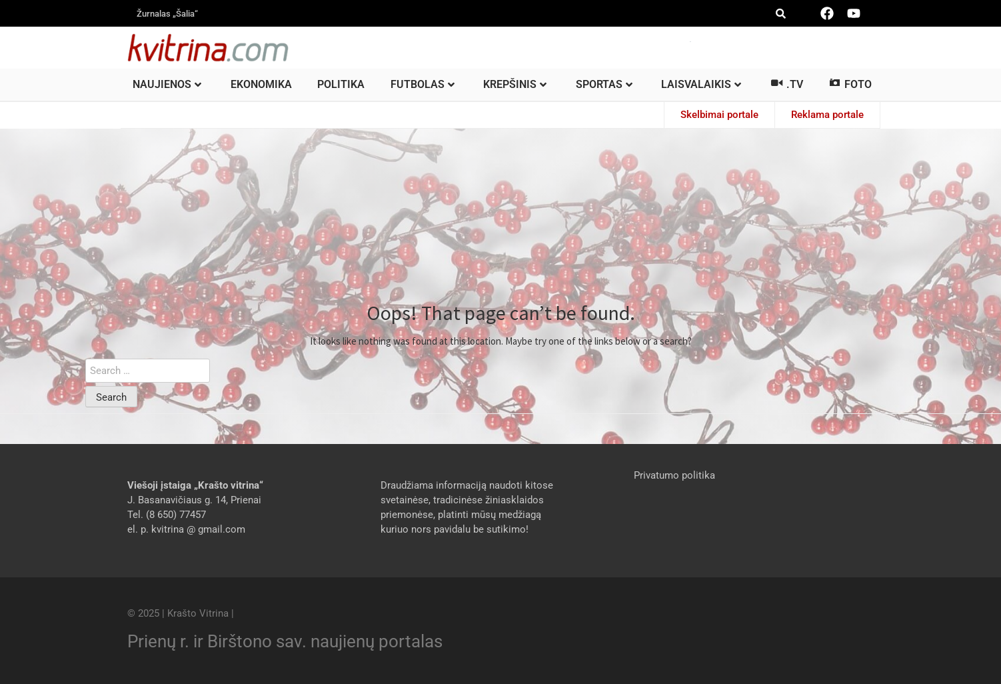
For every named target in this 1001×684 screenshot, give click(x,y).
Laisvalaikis (701, 84)
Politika (341, 84)
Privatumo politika (674, 475)
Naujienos (167, 84)
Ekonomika (261, 84)
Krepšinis (514, 84)
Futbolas (423, 84)
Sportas (604, 84)
